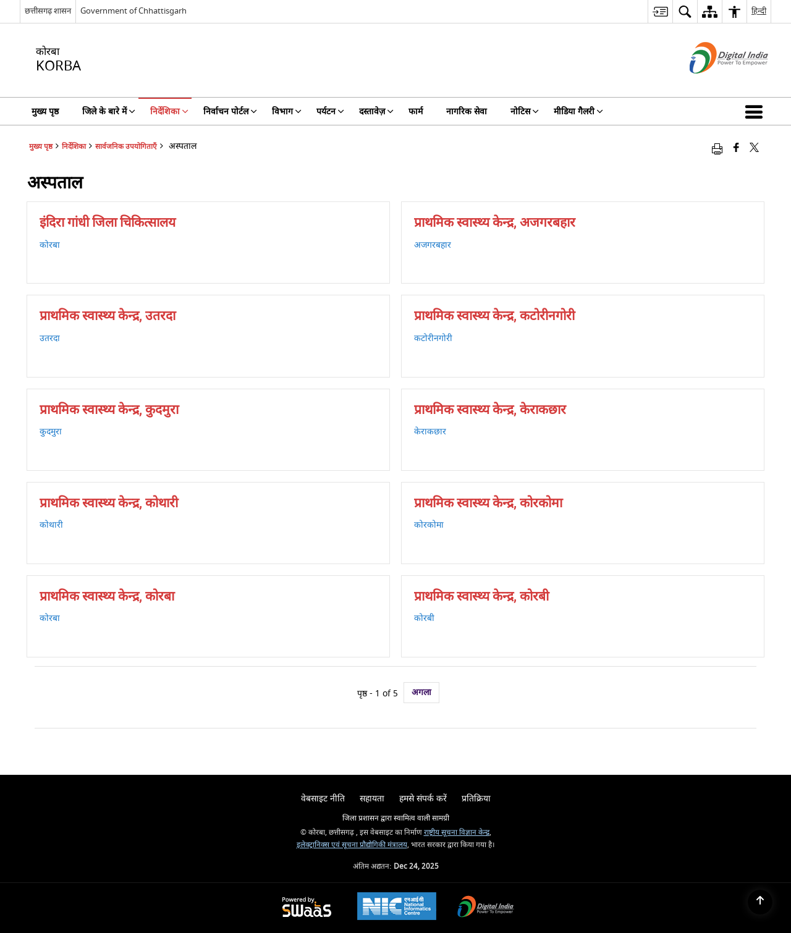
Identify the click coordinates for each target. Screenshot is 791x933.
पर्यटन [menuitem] (330, 111)
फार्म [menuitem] (415, 111)
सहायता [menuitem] (372, 798)
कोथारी (51, 524)
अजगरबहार (432, 245)
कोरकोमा (429, 524)
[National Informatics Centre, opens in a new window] (397, 907)
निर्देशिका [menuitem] (169, 111)
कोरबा (50, 245)
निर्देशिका (74, 146)
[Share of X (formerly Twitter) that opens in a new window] (754, 148)
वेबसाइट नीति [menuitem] (323, 798)
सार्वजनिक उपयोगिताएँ (126, 146)
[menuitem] (660, 11)
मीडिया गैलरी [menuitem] (578, 111)
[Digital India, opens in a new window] (485, 908)
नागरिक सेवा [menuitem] (466, 111)
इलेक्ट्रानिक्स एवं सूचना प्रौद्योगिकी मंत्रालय (352, 845)
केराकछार (430, 431)
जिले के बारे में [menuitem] (108, 111)
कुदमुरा (51, 431)
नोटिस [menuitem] (524, 111)
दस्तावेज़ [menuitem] (376, 111)
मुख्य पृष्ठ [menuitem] (45, 111)
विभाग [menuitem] (287, 111)
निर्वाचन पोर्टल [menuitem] (230, 111)
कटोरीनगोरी (433, 338)
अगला (421, 692)
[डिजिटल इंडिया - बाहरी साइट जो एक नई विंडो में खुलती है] (713, 84)
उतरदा (50, 338)
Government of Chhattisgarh (133, 11)
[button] (756, 111)
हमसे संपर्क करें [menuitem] (423, 798)
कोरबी (424, 618)
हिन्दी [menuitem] (758, 11)
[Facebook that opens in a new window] (736, 148)
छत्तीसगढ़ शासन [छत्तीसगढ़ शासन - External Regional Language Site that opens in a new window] (48, 11)
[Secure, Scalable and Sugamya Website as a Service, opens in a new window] (306, 908)
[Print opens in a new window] (717, 148)
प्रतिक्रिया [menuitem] (476, 798)
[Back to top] (760, 902)
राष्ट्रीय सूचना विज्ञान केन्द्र (456, 832)
